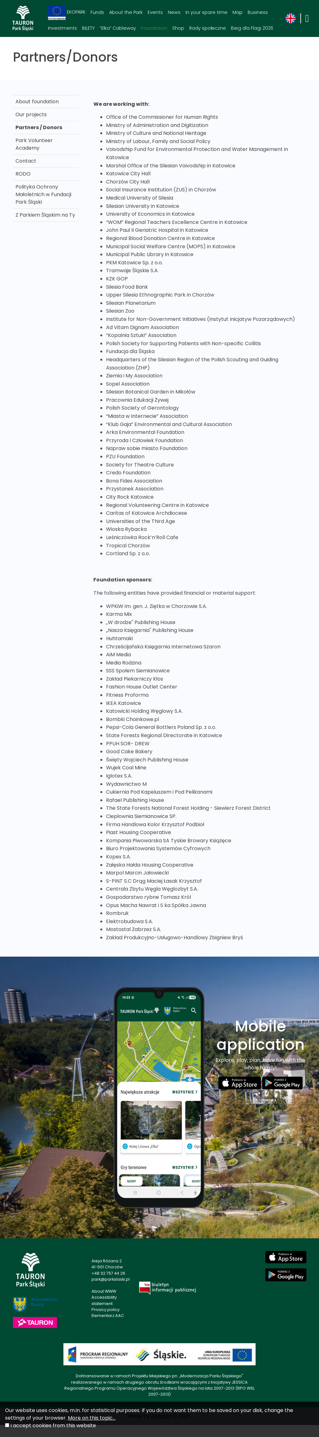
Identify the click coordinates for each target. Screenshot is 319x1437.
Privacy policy (106, 1309)
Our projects (31, 114)
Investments (62, 28)
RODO (23, 173)
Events (155, 12)
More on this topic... (91, 1418)
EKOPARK (67, 12)
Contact (25, 161)
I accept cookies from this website (53, 1425)
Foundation (154, 28)
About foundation (37, 101)
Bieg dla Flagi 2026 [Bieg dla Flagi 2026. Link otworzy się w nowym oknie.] (252, 28)
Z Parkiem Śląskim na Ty (45, 215)
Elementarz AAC (108, 1315)
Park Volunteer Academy (34, 144)
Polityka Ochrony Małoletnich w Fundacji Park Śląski (43, 194)
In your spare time (206, 12)
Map (238, 12)
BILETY (88, 28)
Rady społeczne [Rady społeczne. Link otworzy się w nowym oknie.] (207, 28)
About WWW (104, 1291)
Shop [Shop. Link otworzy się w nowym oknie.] (178, 28)
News (174, 12)
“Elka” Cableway (118, 28)
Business (258, 12)
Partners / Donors (38, 127)
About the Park (126, 12)
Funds (97, 12)
